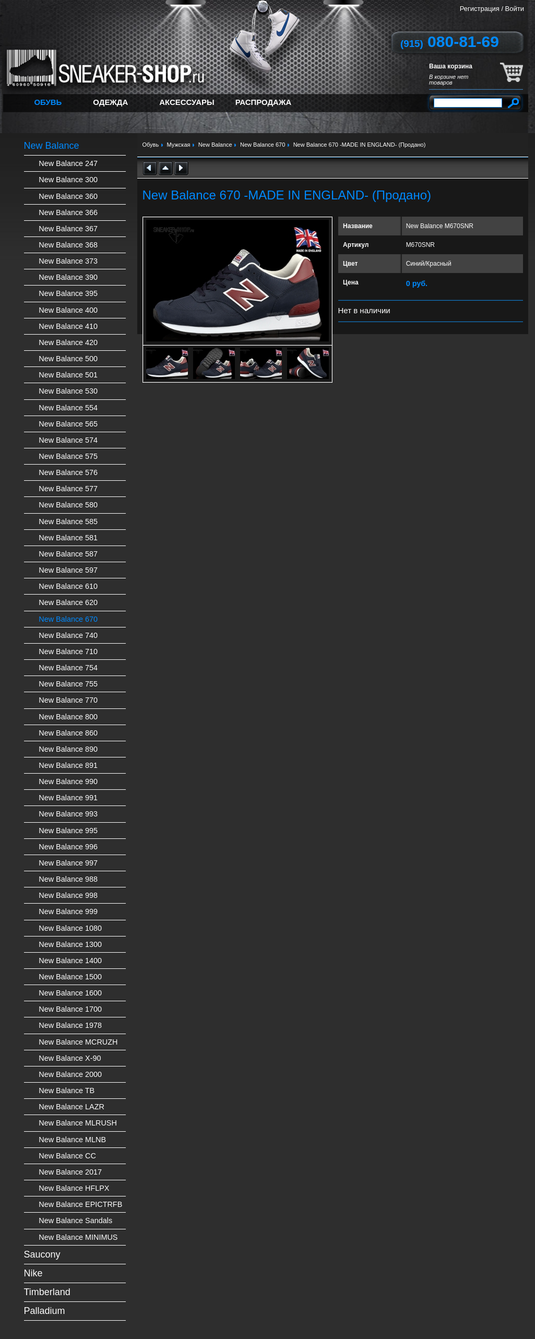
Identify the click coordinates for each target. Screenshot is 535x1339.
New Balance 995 (68, 830)
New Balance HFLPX (74, 1188)
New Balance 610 (68, 586)
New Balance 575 (68, 456)
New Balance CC (67, 1156)
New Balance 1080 (70, 928)
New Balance (51, 145)
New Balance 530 (68, 391)
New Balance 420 (68, 342)
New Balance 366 (68, 212)
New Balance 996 (68, 847)
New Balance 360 (68, 196)
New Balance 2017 (70, 1172)
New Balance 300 (68, 179)
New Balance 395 (68, 293)
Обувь (48, 102)
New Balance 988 (68, 879)
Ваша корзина (450, 66)
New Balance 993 (68, 814)
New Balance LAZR (71, 1107)
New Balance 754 (68, 667)
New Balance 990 (68, 781)
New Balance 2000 (70, 1074)
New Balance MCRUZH (78, 1042)
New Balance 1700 (70, 1009)
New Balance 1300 (70, 944)
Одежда (110, 102)
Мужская (179, 144)
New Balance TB (66, 1090)
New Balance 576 (68, 472)
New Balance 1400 (70, 960)
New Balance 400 (68, 310)
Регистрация (480, 9)
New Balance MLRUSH (78, 1123)
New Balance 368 (68, 245)
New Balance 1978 (70, 1025)
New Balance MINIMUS (78, 1237)
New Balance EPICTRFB (80, 1204)
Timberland (47, 1292)
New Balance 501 (68, 375)
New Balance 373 (68, 261)
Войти (514, 9)
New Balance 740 (68, 635)
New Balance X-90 (70, 1058)
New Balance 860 (68, 733)
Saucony (42, 1254)
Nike (33, 1273)
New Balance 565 (68, 424)
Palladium (44, 1311)
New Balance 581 (68, 538)
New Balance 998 (68, 895)
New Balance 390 (68, 277)
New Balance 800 (68, 717)
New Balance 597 (68, 570)
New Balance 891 (68, 765)
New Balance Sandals (75, 1220)
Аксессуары (186, 102)
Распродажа (263, 102)
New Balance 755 (68, 684)
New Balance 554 (68, 408)
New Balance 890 (68, 749)
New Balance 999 (68, 911)
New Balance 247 (68, 163)
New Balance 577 (68, 488)
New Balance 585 (68, 521)
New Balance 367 (68, 228)
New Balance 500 (68, 358)
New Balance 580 (68, 505)
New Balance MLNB (72, 1139)
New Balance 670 (68, 619)
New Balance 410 (68, 326)
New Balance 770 (68, 700)
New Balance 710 (68, 651)
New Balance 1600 (70, 993)
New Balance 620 (68, 602)
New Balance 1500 (70, 977)
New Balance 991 (68, 797)
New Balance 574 (68, 440)
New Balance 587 (68, 554)
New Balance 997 (68, 863)
